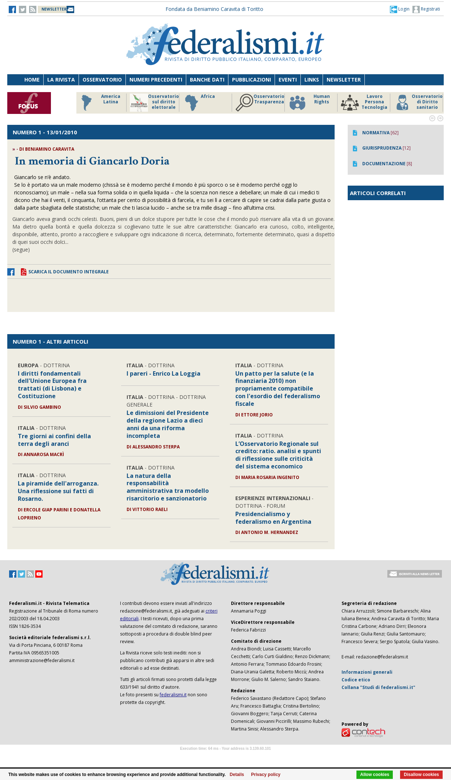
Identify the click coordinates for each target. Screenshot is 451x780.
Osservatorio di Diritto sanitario (418, 103)
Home (32, 79)
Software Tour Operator (225, 757)
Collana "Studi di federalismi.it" (378, 687)
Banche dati (207, 79)
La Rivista (61, 79)
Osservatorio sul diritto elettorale (154, 103)
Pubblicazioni (251, 79)
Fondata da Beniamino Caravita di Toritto (214, 8)
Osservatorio (102, 79)
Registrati (426, 9)
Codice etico (356, 680)
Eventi (288, 79)
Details (237, 774)
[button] (399, 9)
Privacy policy (265, 774)
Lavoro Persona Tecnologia (364, 103)
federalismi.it (173, 695)
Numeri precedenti (155, 79)
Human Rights (309, 103)
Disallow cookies (421, 774)
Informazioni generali (367, 672)
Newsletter (344, 79)
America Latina (98, 103)
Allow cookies (374, 774)
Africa (199, 103)
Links (311, 79)
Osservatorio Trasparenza (259, 103)
